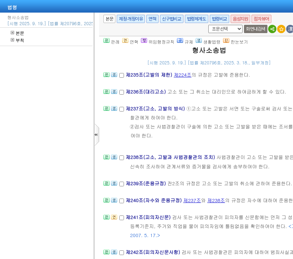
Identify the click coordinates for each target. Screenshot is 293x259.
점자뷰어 (261, 19)
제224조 (182, 74)
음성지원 (240, 19)
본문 (17, 33)
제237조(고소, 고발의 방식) (155, 108)
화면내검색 (255, 29)
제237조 (192, 200)
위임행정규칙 (157, 41)
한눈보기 (235, 41)
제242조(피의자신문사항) (153, 252)
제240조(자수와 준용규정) (154, 200)
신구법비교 (171, 19)
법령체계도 (196, 19)
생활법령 (208, 41)
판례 (111, 41)
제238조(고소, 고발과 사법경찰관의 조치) (170, 157)
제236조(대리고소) (146, 91)
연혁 (152, 19)
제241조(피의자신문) (148, 217)
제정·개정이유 (131, 19)
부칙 (17, 40)
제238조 (216, 200)
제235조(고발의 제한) (149, 74)
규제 (185, 41)
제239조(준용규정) (146, 183)
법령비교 (219, 19)
